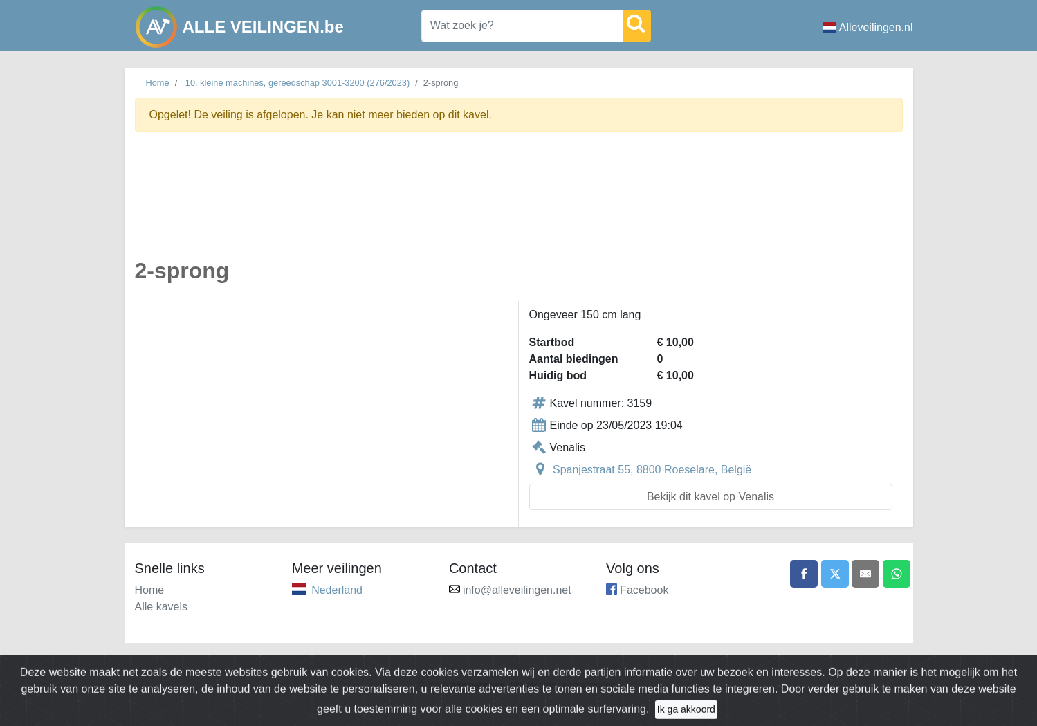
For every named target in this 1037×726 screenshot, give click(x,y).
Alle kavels (161, 606)
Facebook (644, 590)
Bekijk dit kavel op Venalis (710, 496)
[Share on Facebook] (804, 574)
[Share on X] (835, 574)
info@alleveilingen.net (517, 590)
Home (157, 83)
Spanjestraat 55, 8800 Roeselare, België (652, 469)
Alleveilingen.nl (868, 27)
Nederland (337, 590)
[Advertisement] (519, 203)
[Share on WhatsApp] (896, 574)
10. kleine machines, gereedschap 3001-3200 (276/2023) (297, 83)
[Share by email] (865, 574)
